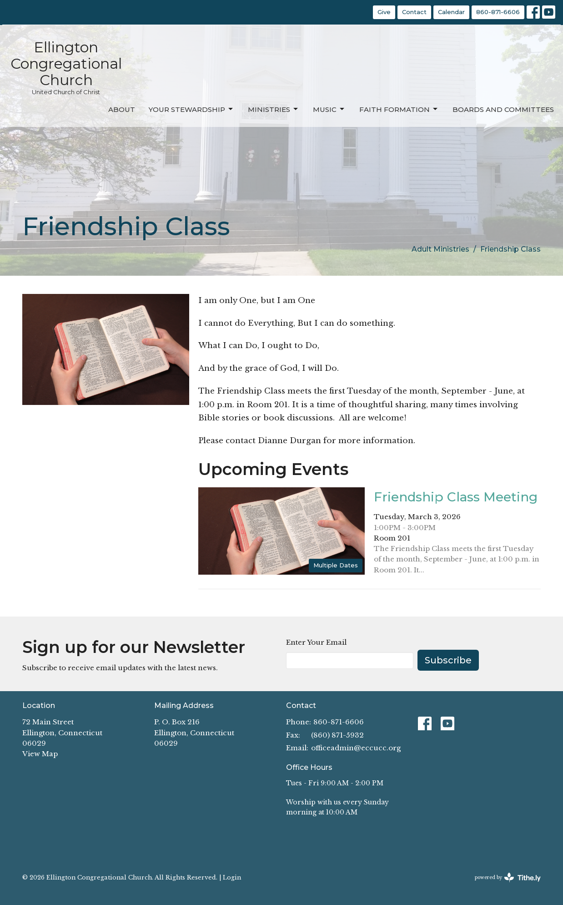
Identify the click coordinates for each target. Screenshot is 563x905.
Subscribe (448, 660)
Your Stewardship (191, 109)
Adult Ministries (440, 249)
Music (329, 109)
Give (384, 11)
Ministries (273, 109)
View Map (40, 753)
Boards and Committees (503, 109)
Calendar (451, 11)
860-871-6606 (498, 11)
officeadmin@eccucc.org (356, 747)
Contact (414, 11)
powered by (508, 877)
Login (232, 877)
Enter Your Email (316, 642)
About (121, 109)
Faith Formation (399, 109)
